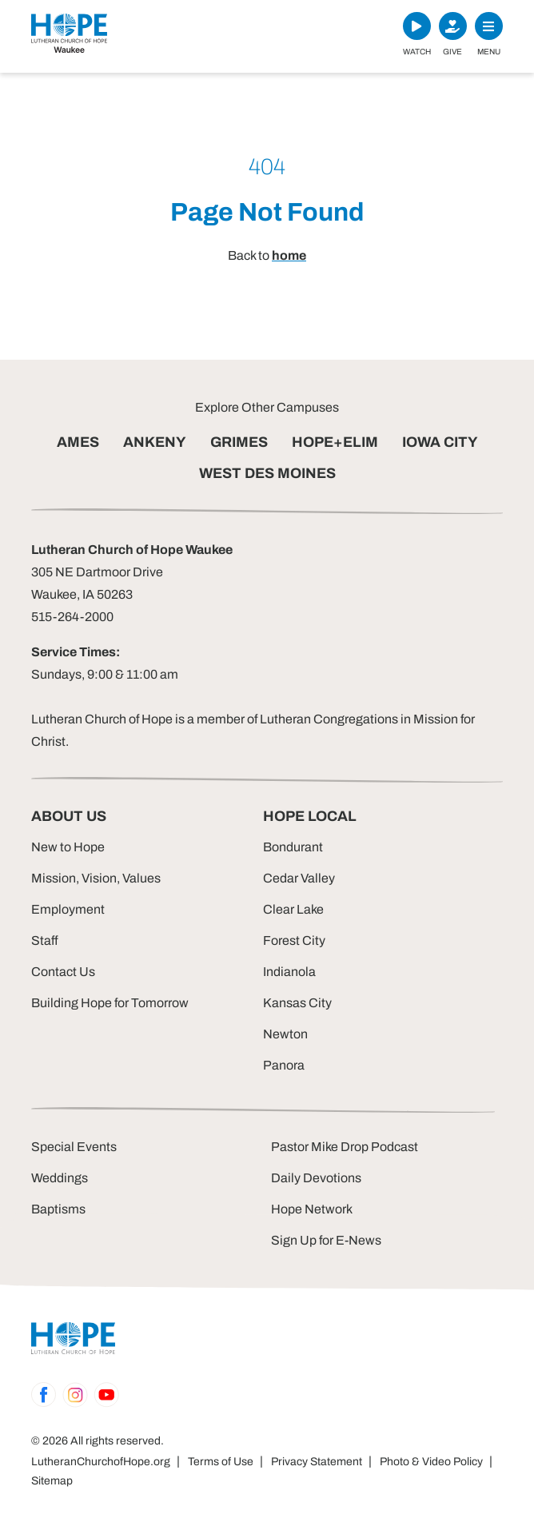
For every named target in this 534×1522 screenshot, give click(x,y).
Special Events (74, 1146)
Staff (44, 940)
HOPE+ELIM (335, 442)
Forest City (294, 940)
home (289, 255)
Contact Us (63, 971)
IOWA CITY (440, 442)
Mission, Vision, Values (96, 878)
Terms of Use (220, 1462)
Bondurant (293, 847)
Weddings (59, 1178)
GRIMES (239, 442)
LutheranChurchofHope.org (100, 1462)
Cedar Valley (299, 878)
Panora (284, 1065)
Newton (285, 1034)
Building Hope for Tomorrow (110, 1003)
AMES (78, 442)
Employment (68, 909)
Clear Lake (293, 909)
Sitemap (52, 1481)
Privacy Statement (316, 1462)
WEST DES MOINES (267, 473)
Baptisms (58, 1209)
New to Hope (68, 847)
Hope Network (312, 1209)
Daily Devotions (316, 1178)
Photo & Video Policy (431, 1462)
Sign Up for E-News (326, 1240)
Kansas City (297, 1003)
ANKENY (154, 442)
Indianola (289, 971)
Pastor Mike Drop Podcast (344, 1146)
